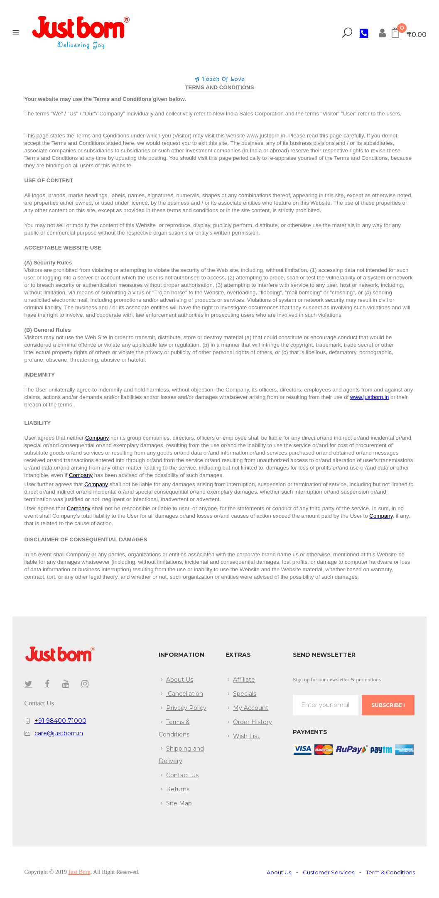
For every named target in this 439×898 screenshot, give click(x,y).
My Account (250, 708)
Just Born (79, 872)
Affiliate (244, 679)
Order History (252, 722)
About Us (179, 679)
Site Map (179, 803)
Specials (244, 693)
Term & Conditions (390, 872)
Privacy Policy (186, 708)
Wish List (246, 736)
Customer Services (328, 872)
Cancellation (184, 693)
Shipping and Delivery (181, 755)
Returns (177, 789)
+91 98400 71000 (60, 720)
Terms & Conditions (174, 728)
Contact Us (182, 775)
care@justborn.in (58, 733)
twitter (28, 684)
